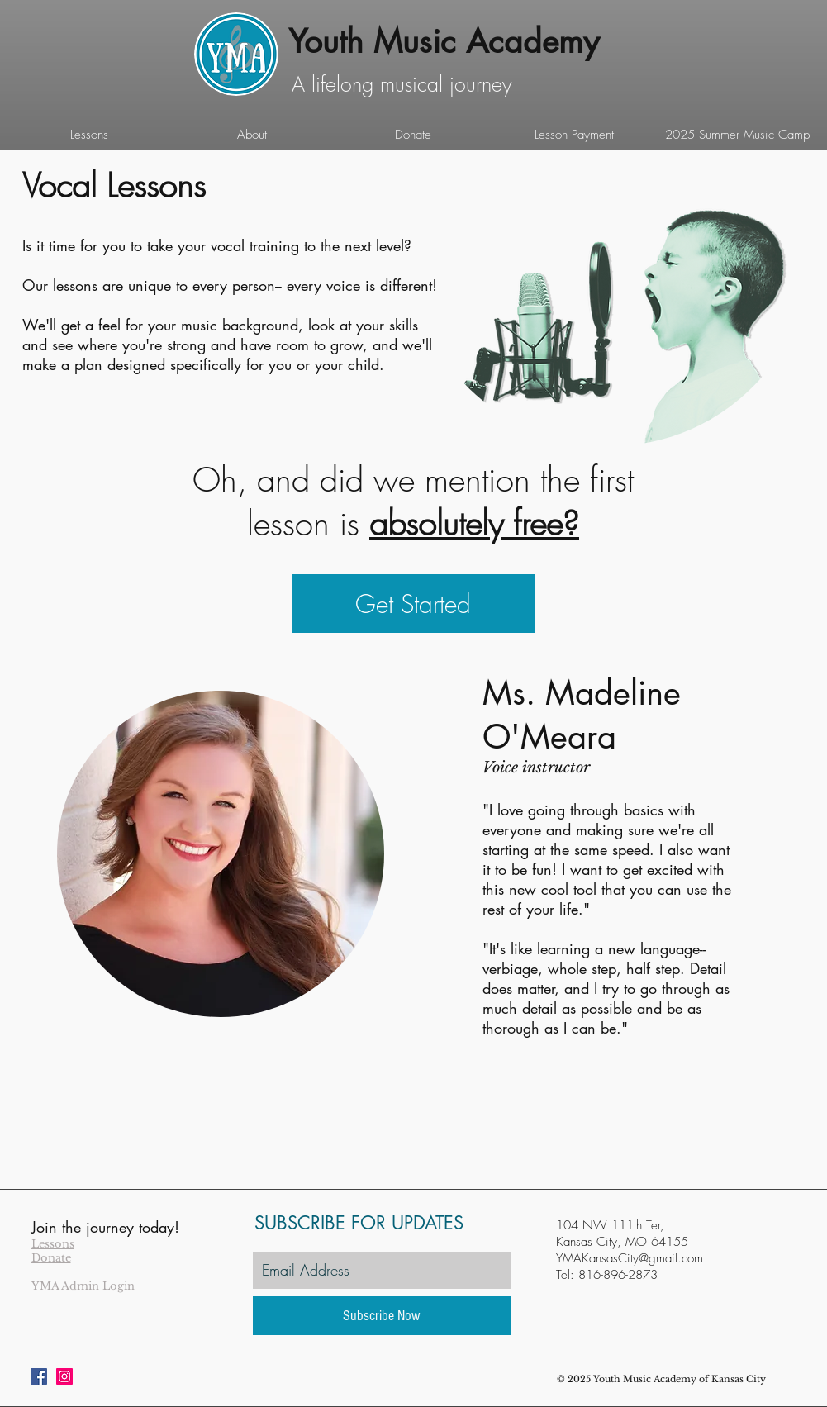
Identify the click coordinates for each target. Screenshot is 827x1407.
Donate (51, 1258)
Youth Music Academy (443, 41)
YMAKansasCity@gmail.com (629, 1258)
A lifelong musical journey (402, 84)
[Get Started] (413, 603)
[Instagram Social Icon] (64, 1376)
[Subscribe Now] (382, 1315)
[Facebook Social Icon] (39, 1376)
